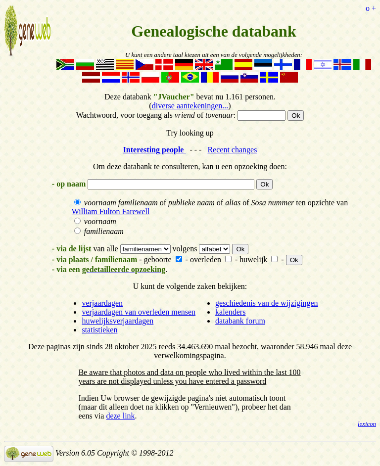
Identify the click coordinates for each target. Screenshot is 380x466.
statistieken (99, 330)
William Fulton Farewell (111, 211)
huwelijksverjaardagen (117, 321)
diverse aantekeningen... (190, 105)
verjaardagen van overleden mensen (138, 312)
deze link (120, 416)
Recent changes (232, 149)
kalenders (230, 312)
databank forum (240, 321)
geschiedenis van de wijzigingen (266, 303)
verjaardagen (102, 303)
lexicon (367, 423)
